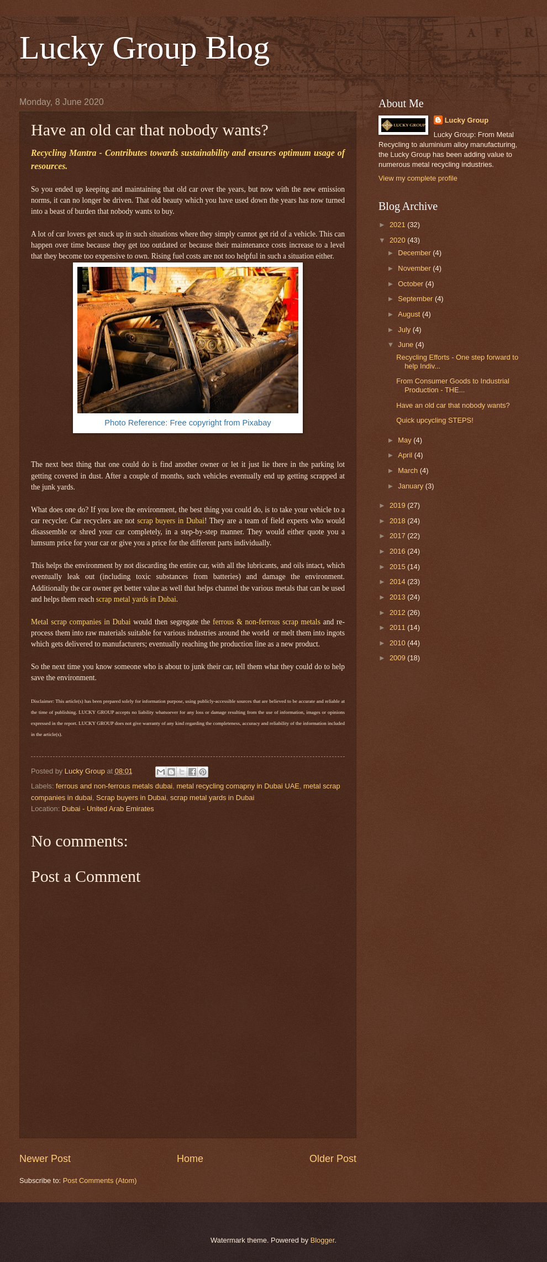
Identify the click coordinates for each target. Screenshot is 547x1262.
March (408, 470)
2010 (398, 643)
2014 (398, 581)
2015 (398, 566)
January (411, 486)
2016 (398, 551)
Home (190, 1158)
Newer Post (45, 1158)
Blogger (323, 1240)
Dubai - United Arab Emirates (108, 808)
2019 (398, 505)
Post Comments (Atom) (100, 1180)
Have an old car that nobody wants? (452, 405)
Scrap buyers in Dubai (131, 797)
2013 (398, 597)
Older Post (332, 1158)
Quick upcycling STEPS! (435, 420)
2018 (398, 521)
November (415, 268)
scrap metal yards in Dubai (212, 797)
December (415, 253)
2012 (398, 612)
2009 (398, 658)
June (406, 344)
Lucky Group (466, 120)
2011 (398, 627)
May (405, 440)
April (406, 455)
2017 (398, 536)
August (410, 314)
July (405, 329)
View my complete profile (417, 178)
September (416, 299)
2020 (398, 240)
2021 (398, 224)
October (411, 284)
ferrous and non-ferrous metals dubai (114, 786)
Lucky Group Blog (144, 47)
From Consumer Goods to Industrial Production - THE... (452, 385)
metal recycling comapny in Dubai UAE (237, 786)
